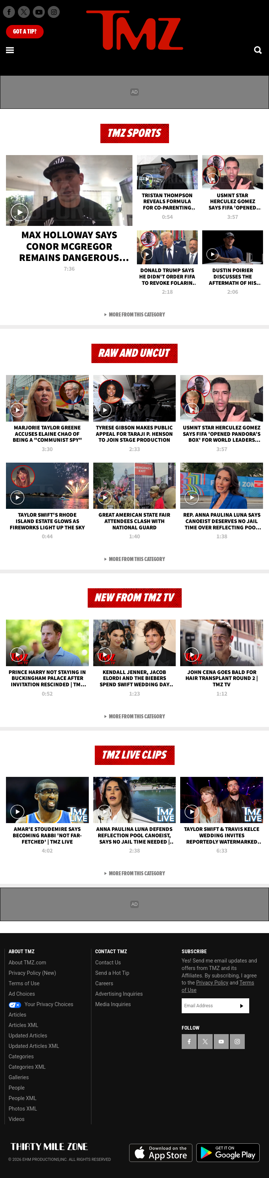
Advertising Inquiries (119, 994)
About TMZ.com (27, 963)
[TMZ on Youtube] (39, 12)
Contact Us (108, 963)
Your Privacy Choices (41, 1004)
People (17, 1088)
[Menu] (10, 50)
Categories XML (27, 1067)
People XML (23, 1098)
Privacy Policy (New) (32, 973)
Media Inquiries (113, 1004)
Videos (17, 1119)
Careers (104, 983)
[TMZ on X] (24, 12)
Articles (17, 1015)
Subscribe (241, 1005)
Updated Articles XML (34, 1046)
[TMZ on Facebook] (9, 12)
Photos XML (23, 1109)
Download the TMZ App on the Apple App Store (161, 1153)
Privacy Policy (212, 983)
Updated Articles (28, 1036)
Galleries (19, 1077)
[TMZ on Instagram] (54, 12)
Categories (21, 1056)
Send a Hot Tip (112, 973)
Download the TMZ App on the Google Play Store (228, 1152)
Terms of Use (24, 983)
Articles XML (23, 1025)
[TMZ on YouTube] (221, 1041)
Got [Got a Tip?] (25, 31)
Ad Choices (22, 994)
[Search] (258, 50)
